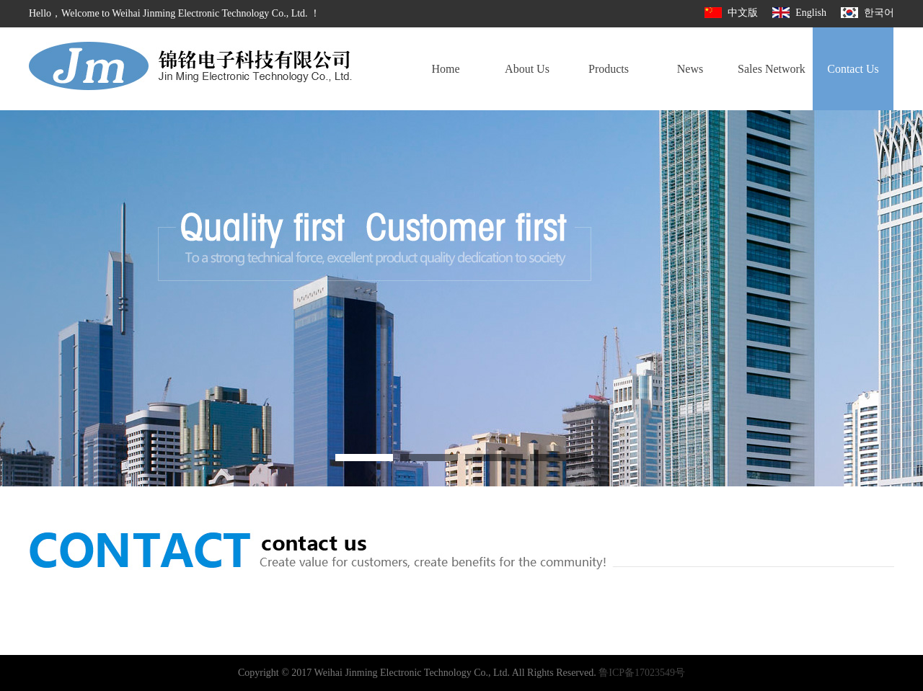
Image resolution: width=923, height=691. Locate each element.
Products (608, 69)
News (690, 69)
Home (445, 69)
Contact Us (853, 69)
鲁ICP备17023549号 (642, 672)
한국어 (867, 12)
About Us (527, 69)
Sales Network (771, 69)
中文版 (731, 12)
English (799, 12)
